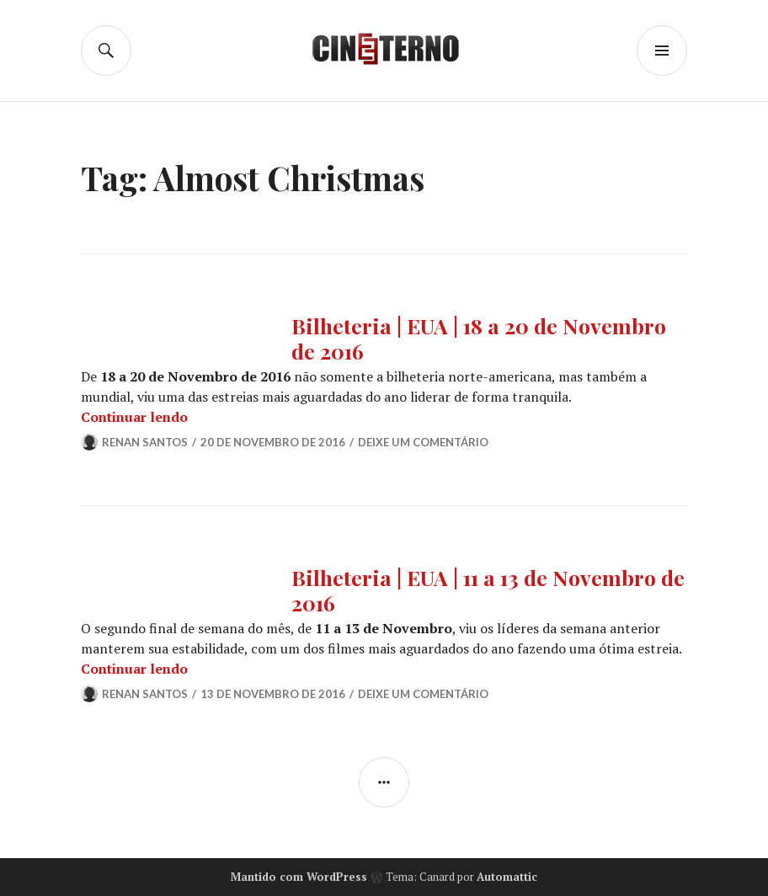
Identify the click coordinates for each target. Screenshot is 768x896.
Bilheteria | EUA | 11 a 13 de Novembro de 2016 (488, 589)
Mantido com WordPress (299, 876)
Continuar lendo (134, 417)
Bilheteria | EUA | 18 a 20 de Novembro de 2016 (478, 338)
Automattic (507, 876)
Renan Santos (145, 442)
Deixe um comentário (423, 442)
